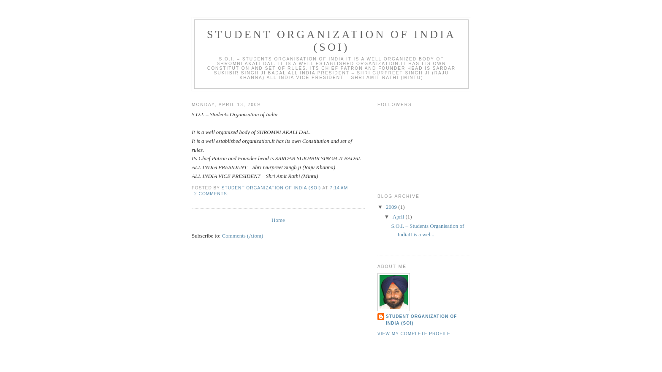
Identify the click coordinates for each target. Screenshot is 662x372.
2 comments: (212, 193)
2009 (392, 207)
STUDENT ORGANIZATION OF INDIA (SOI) (421, 320)
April (399, 216)
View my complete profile (413, 333)
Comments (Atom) (242, 235)
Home (278, 220)
